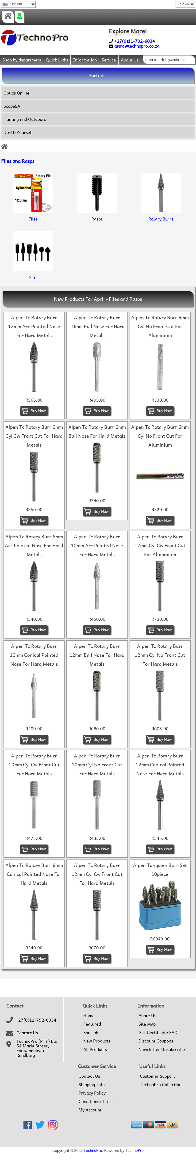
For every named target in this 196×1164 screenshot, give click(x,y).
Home (89, 1026)
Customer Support (157, 1087)
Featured (92, 1034)
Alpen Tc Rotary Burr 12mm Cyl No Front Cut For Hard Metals (160, 665)
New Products (96, 1051)
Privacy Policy (92, 1103)
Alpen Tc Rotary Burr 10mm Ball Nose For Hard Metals (97, 336)
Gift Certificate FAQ (157, 1043)
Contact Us (27, 1043)
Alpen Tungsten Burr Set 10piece (160, 880)
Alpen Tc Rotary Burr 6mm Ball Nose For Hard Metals (97, 442)
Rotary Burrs (161, 225)
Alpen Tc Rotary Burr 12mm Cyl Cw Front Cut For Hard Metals (97, 884)
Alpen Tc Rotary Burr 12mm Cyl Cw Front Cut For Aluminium (160, 556)
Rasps (97, 225)
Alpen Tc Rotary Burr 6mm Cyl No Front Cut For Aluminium (160, 336)
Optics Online (16, 103)
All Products (95, 1060)
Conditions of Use (96, 1112)
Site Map (147, 1034)
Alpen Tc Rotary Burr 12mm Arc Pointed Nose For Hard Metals (34, 336)
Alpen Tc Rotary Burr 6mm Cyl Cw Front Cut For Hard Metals (34, 446)
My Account (90, 1120)
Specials (91, 1043)
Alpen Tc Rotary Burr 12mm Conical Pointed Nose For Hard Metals (160, 775)
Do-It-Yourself (18, 142)
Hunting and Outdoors (25, 129)
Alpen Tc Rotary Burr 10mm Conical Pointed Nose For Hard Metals (34, 665)
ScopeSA (12, 116)
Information (85, 60)
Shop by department (21, 60)
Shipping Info (92, 1095)
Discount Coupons (155, 1051)
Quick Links (57, 60)
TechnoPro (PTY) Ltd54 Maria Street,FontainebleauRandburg (36, 1059)
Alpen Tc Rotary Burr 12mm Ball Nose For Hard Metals (97, 665)
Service (109, 60)
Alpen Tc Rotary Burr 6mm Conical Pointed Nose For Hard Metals (34, 884)
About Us (129, 60)
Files (33, 225)
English (12, 4)
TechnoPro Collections (161, 1095)
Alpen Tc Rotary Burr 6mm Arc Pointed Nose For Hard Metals (34, 556)
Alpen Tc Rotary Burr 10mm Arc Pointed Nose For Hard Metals (97, 556)
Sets (33, 284)
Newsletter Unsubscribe (161, 1060)
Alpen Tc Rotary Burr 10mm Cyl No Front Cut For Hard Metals (97, 775)
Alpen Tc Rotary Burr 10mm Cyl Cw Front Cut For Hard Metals (34, 775)
